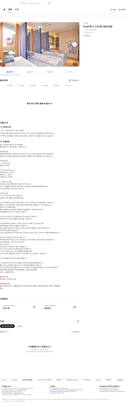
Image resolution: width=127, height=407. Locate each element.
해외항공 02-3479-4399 (56, 391)
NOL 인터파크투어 (7, 326)
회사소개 (4, 380)
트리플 (19, 326)
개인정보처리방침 (27, 380)
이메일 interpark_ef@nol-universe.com (109, 390)
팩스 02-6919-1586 (55, 390)
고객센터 (108, 380)
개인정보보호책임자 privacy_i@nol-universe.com (112, 391)
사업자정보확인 (22, 390)
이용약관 (14, 380)
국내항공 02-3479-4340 (69, 391)
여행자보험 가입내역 (72, 380)
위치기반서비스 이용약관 (44, 380)
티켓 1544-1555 (63, 388)
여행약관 (59, 380)
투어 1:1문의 (53, 393)
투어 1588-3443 (54, 388)
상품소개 (29, 72)
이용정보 (49, 72)
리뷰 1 (69, 72)
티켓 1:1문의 (61, 393)
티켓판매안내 (87, 380)
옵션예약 (10, 72)
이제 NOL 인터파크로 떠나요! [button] (30, 3)
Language (119, 380)
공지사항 (98, 380)
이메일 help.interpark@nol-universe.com (71, 390)
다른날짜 (74, 80)
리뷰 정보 (94, 32)
